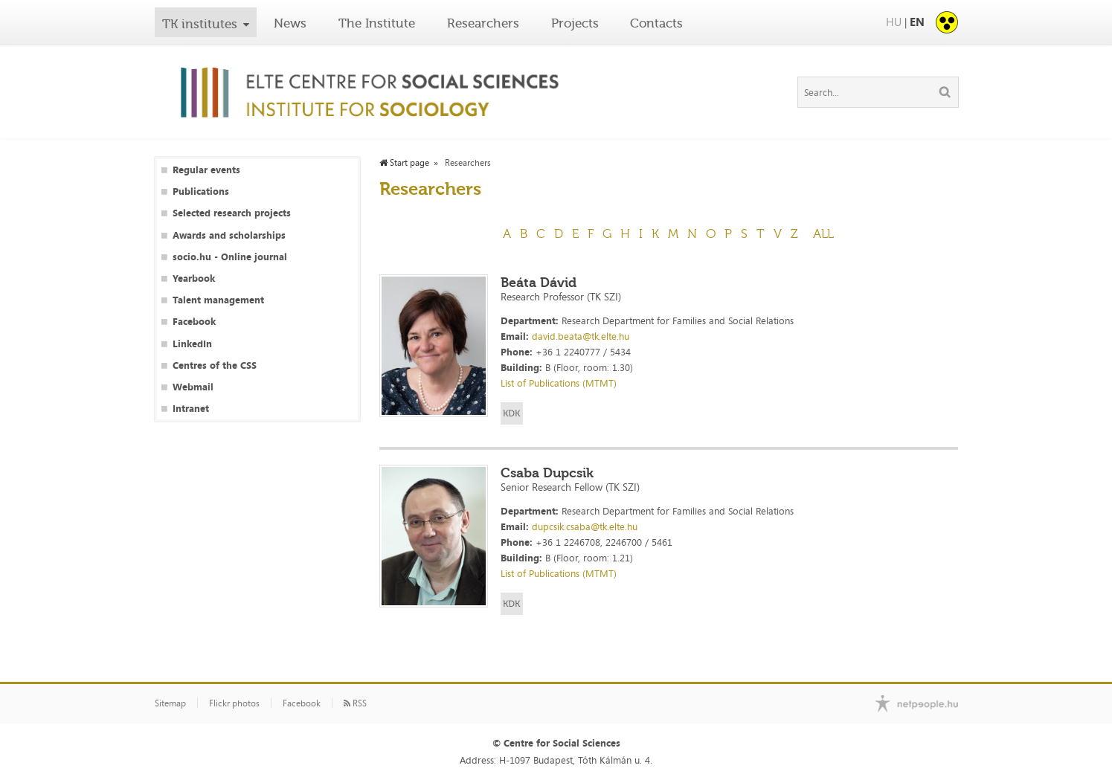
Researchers (483, 23)
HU (894, 22)
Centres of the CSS (215, 365)
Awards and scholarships (229, 235)
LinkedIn (192, 344)
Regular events (206, 170)
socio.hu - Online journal (230, 257)
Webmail (193, 387)
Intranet (191, 408)
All (823, 233)
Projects (575, 23)
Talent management (218, 300)
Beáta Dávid (538, 282)
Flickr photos (234, 703)
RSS (355, 703)
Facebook (194, 321)
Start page (404, 163)
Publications (201, 191)
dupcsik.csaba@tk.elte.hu (584, 526)
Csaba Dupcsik (547, 473)
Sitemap (170, 703)
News (290, 23)
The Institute (376, 23)
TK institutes (199, 23)
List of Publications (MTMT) (559, 383)
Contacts (656, 23)
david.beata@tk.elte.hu (580, 336)
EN (917, 22)
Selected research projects (232, 213)
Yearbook (194, 278)
